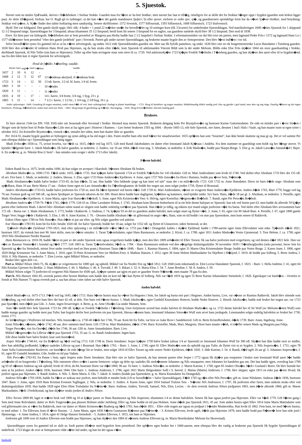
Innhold (6, 440)
